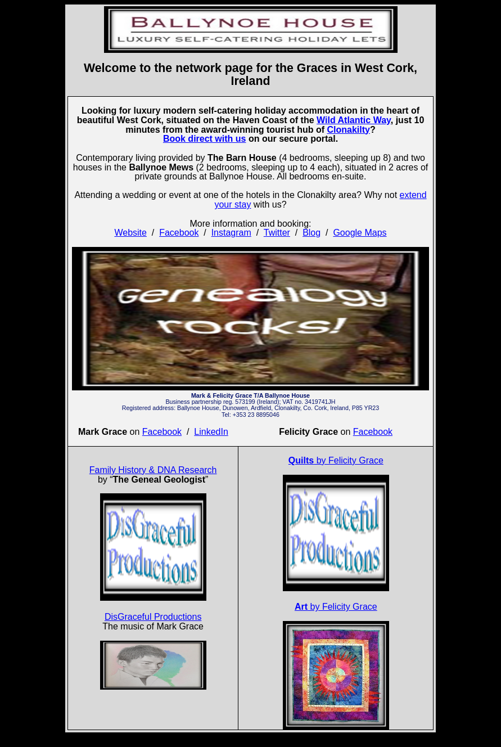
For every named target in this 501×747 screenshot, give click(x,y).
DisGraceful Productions (153, 617)
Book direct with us (204, 138)
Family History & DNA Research (153, 470)
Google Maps (359, 232)
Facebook (178, 232)
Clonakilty (348, 129)
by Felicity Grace (335, 460)
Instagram (231, 232)
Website (130, 232)
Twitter (277, 232)
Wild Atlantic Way (354, 120)
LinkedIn (211, 431)
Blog (312, 232)
